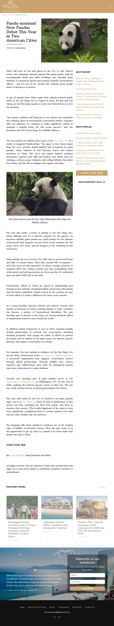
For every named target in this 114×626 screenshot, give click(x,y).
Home (4, 15)
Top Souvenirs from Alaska (89, 133)
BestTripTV (77, 607)
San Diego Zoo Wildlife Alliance (56, 355)
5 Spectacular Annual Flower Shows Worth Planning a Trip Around (90, 107)
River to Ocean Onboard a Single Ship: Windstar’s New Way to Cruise (90, 81)
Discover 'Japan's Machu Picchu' (91, 138)
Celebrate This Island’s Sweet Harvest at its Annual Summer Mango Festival (90, 161)
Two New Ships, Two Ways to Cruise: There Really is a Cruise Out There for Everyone (91, 97)
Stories (10, 15)
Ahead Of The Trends (37, 607)
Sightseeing (20, 48)
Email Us (100, 182)
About (22, 607)
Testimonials (64, 607)
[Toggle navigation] (110, 6)
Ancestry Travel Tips (86, 89)
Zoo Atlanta (29, 402)
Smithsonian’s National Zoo (20, 381)
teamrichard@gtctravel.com (58, 612)
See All (103, 487)
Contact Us (89, 607)
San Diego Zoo (61, 140)
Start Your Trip (92, 173)
